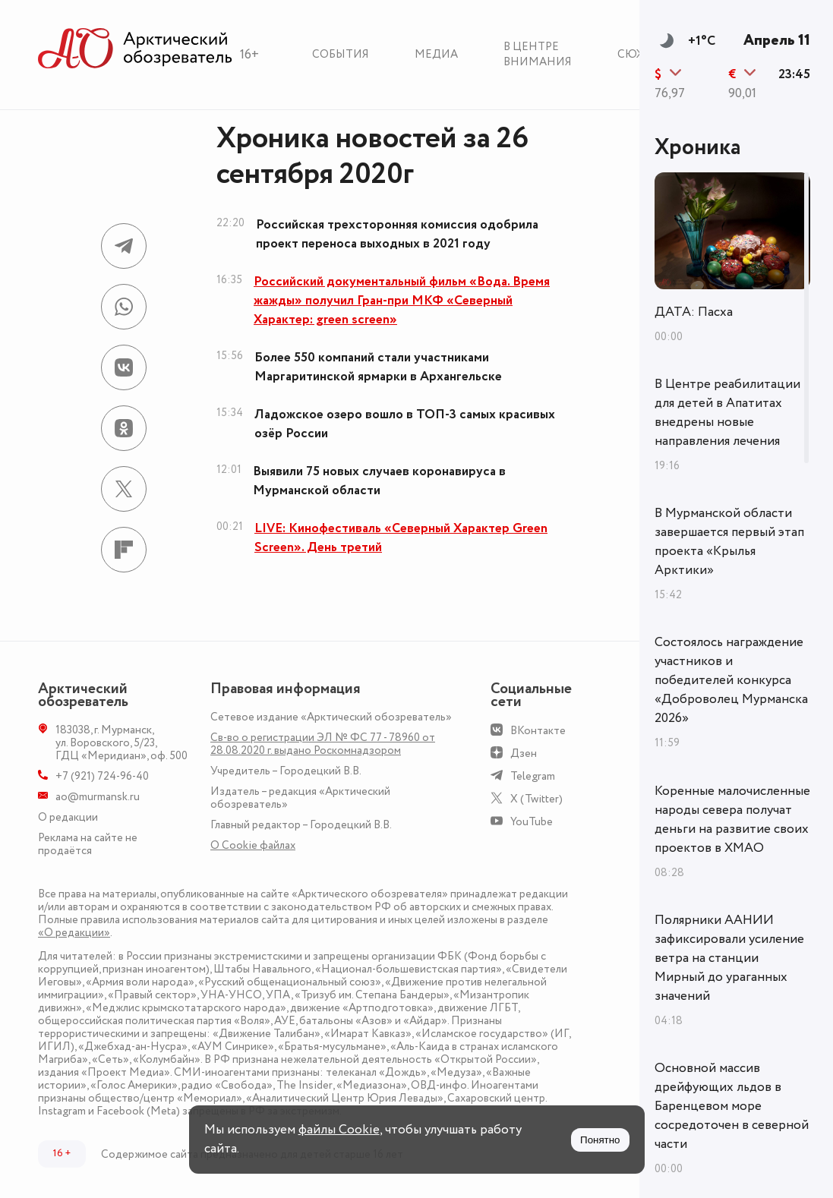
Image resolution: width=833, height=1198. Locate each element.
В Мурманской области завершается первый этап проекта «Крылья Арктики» (729, 541)
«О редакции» (74, 933)
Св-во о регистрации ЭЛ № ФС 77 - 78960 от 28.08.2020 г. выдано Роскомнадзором (322, 744)
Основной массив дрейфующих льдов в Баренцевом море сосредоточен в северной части (732, 1106)
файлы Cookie (339, 1130)
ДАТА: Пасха (694, 312)
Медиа (436, 54)
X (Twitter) (536, 799)
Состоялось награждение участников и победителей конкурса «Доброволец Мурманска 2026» (731, 680)
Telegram (532, 776)
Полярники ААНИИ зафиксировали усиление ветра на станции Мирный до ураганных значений (729, 958)
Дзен (523, 753)
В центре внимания (537, 54)
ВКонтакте (538, 730)
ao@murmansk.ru (97, 796)
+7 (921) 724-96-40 (102, 776)
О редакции (68, 817)
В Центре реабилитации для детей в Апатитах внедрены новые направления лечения (727, 412)
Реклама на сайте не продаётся (87, 844)
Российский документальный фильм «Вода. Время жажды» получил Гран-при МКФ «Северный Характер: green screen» (402, 301)
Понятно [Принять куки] (600, 1140)
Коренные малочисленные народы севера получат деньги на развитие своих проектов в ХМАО (732, 819)
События (340, 54)
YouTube (531, 821)
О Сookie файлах (252, 845)
